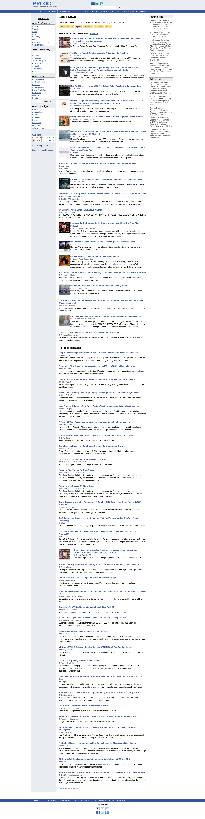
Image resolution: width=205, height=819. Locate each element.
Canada (35, 29)
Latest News (50, 11)
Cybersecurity (38, 87)
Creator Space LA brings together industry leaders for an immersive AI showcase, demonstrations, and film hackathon (161, 24)
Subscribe (77, 11)
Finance (35, 95)
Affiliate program (39, 61)
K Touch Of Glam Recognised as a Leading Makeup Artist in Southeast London (94, 422)
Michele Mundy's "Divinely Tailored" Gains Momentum (94, 256)
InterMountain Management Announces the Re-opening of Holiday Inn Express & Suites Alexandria (161, 100)
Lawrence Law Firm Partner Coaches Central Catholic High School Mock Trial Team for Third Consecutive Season (161, 134)
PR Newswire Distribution (135, 11)
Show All (94, 34)
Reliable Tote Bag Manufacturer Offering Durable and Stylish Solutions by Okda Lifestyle (99, 564)
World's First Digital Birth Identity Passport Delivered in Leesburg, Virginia (92, 618)
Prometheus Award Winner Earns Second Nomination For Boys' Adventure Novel (106, 179)
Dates (108, 27)
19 (37, 141)
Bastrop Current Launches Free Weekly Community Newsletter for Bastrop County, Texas (99, 692)
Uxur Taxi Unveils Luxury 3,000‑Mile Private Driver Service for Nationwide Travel (106, 86)
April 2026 (36, 135)
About (111, 800)
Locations (88, 27)
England (35, 34)
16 (47, 141)
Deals (34, 115)
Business (36, 85)
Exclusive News (66, 27)
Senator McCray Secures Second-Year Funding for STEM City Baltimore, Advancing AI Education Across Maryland (160, 122)
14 (53, 141)
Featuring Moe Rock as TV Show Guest (76, 486)
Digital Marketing (39, 90)
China (34, 31)
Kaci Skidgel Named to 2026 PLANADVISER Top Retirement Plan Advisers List (105, 316)
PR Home (38, 11)
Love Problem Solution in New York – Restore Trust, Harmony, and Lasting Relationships (99, 406)
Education (36, 92)
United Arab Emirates (41, 42)
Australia (36, 26)
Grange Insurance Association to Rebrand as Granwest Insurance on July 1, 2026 (161, 111)
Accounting (37, 53)
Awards (35, 109)
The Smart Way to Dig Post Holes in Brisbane (79, 660)
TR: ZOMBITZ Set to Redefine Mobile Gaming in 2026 (82, 459)
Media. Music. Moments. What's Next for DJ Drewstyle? (83, 706)
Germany (36, 37)
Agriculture (36, 63)
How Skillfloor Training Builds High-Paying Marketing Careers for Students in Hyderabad (99, 393)
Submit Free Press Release (95, 11)
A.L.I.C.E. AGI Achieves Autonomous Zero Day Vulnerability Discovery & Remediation (97, 743)
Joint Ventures (38, 128)
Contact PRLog (50, 800)
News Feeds (64, 11)
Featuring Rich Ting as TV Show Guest (76, 470)
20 (33, 141)
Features (36, 125)
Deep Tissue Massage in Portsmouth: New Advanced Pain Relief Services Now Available (98, 353)
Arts (34, 71)
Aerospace (36, 58)
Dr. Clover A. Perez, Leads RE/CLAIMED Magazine (81, 210)
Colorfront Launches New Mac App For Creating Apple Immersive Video (102, 242)
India (34, 39)
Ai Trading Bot (38, 79)
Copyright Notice (99, 800)
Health (35, 98)
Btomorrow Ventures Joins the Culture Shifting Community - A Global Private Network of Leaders (102, 272)
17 (43, 141)
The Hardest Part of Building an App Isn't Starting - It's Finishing (99, 53)
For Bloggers (115, 11)
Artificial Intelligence (40, 82)
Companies (37, 112)
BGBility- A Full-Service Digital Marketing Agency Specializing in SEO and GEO (94, 759)
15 (50, 141)
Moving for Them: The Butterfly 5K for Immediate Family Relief (98, 286)
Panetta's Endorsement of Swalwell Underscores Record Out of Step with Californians (97, 716)
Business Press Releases (42, 150)
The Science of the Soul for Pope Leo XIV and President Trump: (87, 578)
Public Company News (41, 145)
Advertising (37, 55)
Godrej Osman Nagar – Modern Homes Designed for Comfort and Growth (92, 446)
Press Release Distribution (45, 6)
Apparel (35, 66)
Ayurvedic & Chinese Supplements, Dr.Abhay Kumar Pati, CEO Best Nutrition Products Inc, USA (102, 772)
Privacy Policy (65, 800)
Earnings (36, 117)
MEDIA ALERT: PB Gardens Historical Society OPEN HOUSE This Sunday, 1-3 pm (95, 647)
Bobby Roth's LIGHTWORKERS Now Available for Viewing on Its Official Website (106, 117)
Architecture (37, 69)
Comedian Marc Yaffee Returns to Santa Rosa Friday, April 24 (86, 607)
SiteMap (37, 800)
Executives (36, 123)
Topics (78, 27)
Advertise (121, 800)
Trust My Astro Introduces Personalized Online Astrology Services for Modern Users (97, 379)
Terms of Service (81, 800)
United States (38, 45)
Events (35, 120)
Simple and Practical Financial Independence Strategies (84, 631)
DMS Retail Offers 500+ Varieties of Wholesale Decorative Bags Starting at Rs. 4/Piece (97, 435)
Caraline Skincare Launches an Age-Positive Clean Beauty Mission (89, 332)
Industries (99, 27)
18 (40, 141)
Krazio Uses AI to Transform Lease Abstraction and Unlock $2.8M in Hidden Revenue (97, 366)
